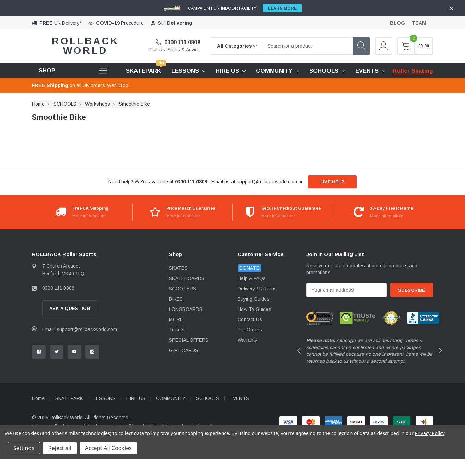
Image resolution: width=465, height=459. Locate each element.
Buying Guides (254, 299)
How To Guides (254, 309)
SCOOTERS (182, 288)
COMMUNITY (274, 71)
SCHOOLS (323, 71)
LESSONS (185, 71)
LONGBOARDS (185, 309)
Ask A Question (69, 308)
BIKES (176, 299)
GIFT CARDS (183, 350)
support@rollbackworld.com (267, 181)
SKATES (178, 268)
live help (332, 181)
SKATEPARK (69, 398)
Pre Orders (250, 330)
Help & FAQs (252, 278)
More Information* (89, 216)
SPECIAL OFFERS (188, 340)
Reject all (59, 448)
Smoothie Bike (134, 104)
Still (175, 23)
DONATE (249, 268)
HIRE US (227, 71)
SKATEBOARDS (186, 278)
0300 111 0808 (178, 42)
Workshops (97, 104)
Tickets (177, 330)
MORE (176, 319)
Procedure (120, 23)
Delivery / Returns (257, 288)
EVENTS (367, 71)
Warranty (247, 340)
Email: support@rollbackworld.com (79, 329)
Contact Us (250, 319)
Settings (23, 448)
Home (38, 104)
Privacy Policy (429, 433)
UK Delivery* (60, 23)
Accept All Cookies (108, 448)
